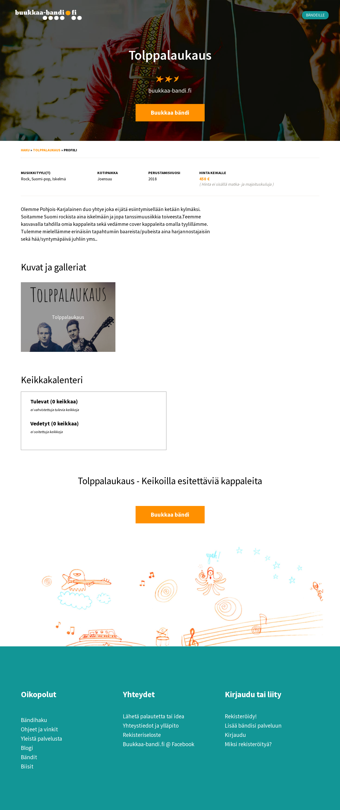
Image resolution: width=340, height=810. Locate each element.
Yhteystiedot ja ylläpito (151, 725)
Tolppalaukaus (46, 150)
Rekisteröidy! (241, 716)
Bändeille (315, 15)
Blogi (27, 748)
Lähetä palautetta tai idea (153, 716)
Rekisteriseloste (142, 735)
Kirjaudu (235, 735)
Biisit (27, 766)
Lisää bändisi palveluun (253, 725)
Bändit (29, 757)
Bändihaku (34, 720)
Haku (25, 150)
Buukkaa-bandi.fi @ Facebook (158, 744)
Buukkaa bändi (170, 112)
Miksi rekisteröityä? (248, 744)
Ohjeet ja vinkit (39, 729)
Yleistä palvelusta (41, 738)
